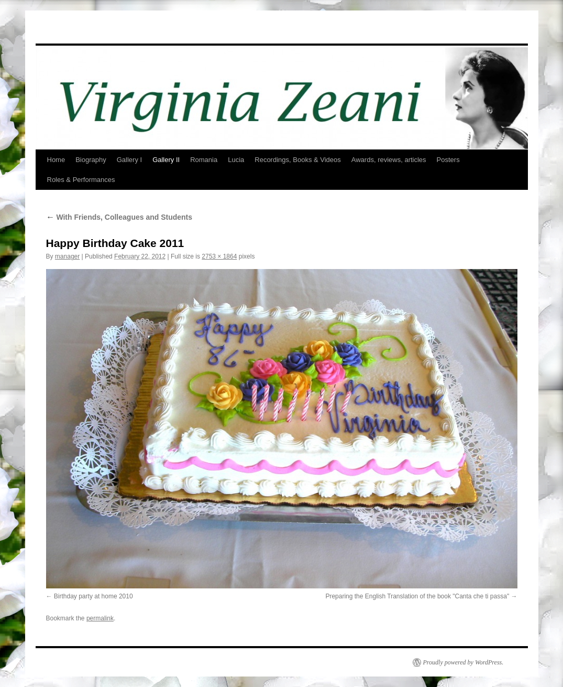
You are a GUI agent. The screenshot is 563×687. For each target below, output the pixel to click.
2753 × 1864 (219, 256)
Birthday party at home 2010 (93, 596)
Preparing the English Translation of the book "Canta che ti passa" (417, 596)
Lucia (236, 160)
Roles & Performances (81, 180)
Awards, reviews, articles (388, 160)
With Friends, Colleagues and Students (119, 217)
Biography (90, 160)
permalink (100, 618)
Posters (448, 160)
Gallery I (129, 160)
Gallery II (166, 160)
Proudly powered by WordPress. (463, 662)
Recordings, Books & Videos (298, 160)
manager (67, 256)
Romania (203, 160)
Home (56, 160)
